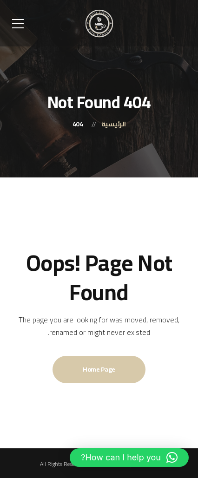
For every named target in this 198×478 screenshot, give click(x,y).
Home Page (99, 369)
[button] (129, 457)
